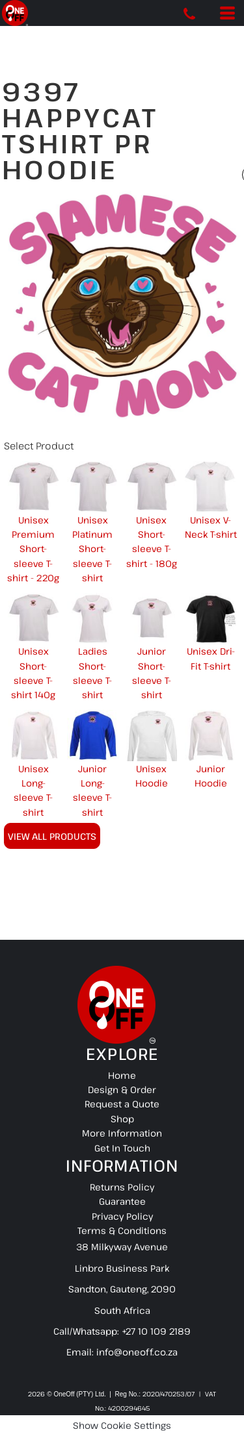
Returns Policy (122, 1187)
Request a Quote (122, 1104)
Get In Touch (122, 1148)
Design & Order (122, 1089)
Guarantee (122, 1201)
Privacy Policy (122, 1216)
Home (122, 1075)
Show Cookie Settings (122, 1425)
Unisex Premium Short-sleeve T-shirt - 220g (33, 549)
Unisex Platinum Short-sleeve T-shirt (92, 549)
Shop (122, 1119)
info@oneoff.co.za (137, 1352)
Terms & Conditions (122, 1230)
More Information (122, 1133)
